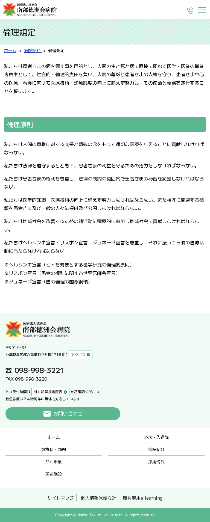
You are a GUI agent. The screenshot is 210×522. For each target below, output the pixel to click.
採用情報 (156, 461)
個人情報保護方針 (98, 497)
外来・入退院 (156, 437)
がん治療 (53, 461)
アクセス (78, 354)
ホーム (54, 437)
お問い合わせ (68, 413)
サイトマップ (61, 497)
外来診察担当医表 (48, 391)
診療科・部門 (53, 449)
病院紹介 (156, 449)
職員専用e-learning (142, 497)
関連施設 (53, 474)
